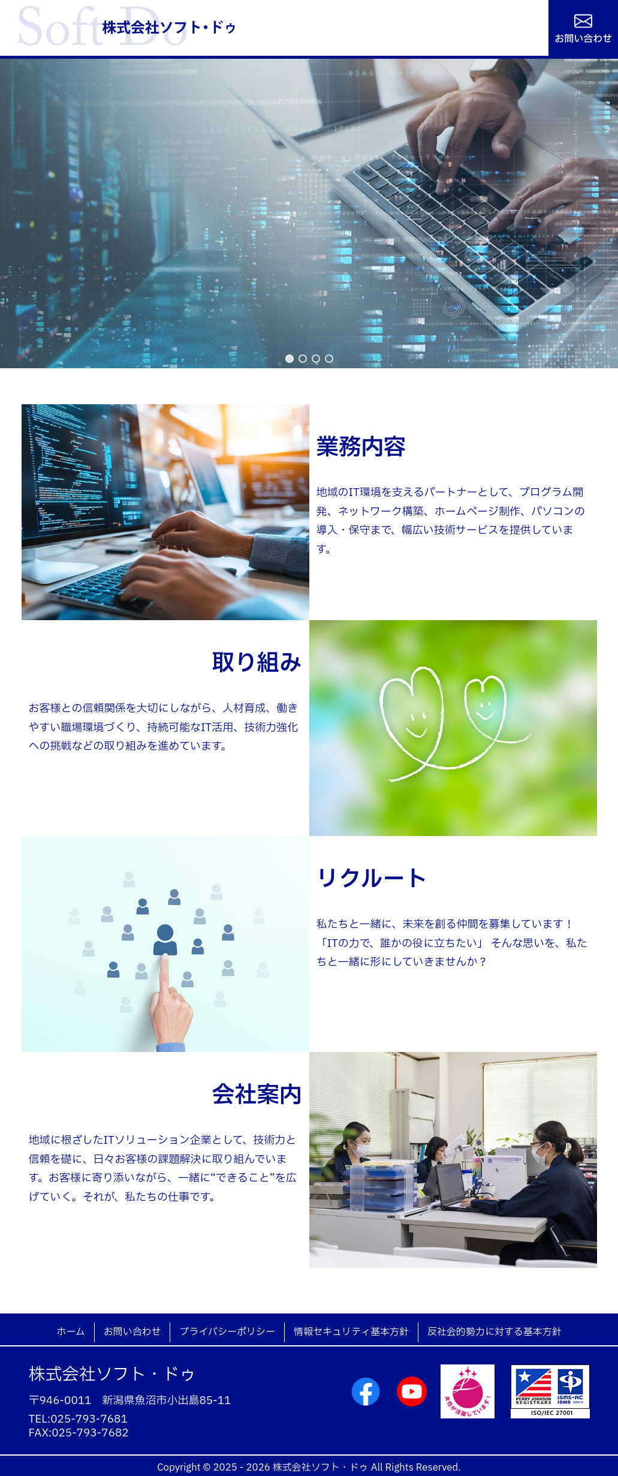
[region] (309, 213)
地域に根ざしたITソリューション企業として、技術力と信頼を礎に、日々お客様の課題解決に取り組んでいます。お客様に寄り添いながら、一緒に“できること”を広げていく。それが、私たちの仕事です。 (163, 1169)
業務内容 (361, 447)
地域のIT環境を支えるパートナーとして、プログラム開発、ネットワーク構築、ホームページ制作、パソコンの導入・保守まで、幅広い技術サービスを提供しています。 (451, 521)
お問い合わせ (583, 38)
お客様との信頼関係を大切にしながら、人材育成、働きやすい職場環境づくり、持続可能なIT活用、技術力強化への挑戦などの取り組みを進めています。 (164, 727)
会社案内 (257, 1095)
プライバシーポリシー (227, 1332)
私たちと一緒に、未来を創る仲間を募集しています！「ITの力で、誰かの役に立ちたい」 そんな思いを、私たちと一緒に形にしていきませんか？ (451, 943)
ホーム (70, 1332)
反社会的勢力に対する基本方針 (494, 1332)
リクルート (372, 879)
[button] (289, 358)
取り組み (257, 663)
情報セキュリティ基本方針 (351, 1332)
